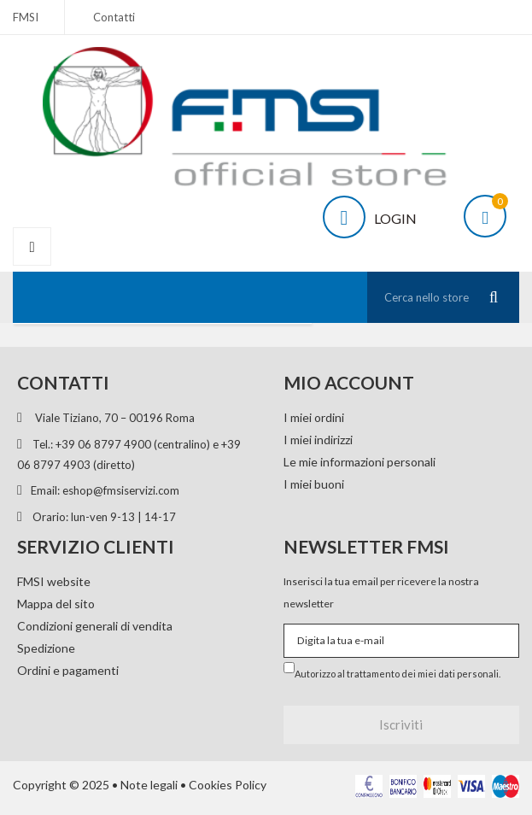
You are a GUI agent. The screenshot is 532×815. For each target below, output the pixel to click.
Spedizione (46, 648)
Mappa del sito (56, 603)
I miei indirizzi (318, 439)
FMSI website (54, 581)
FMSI (25, 17)
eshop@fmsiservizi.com (120, 490)
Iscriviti (401, 724)
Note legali (149, 784)
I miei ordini (314, 417)
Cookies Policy (227, 784)
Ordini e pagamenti (68, 670)
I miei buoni (314, 484)
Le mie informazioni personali (360, 461)
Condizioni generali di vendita (94, 626)
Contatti (114, 17)
